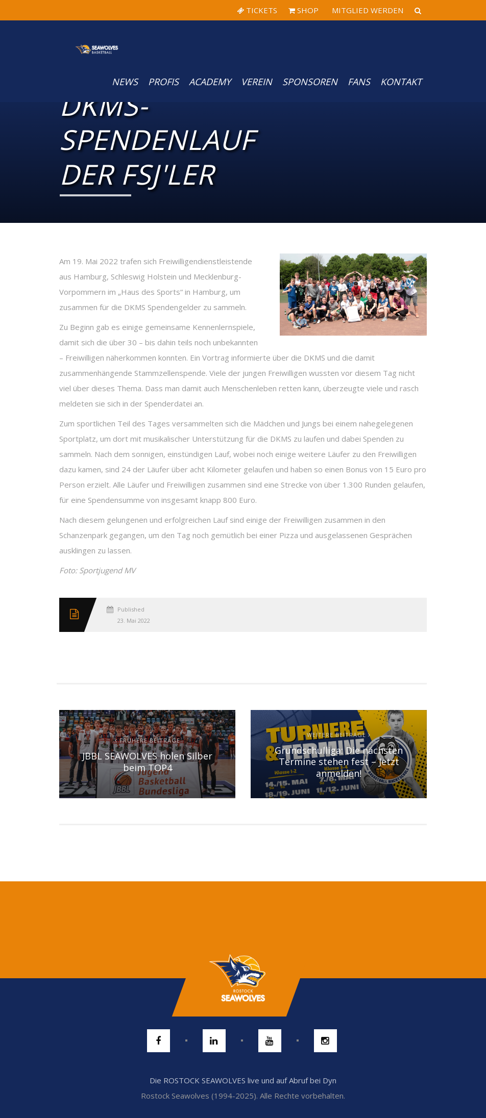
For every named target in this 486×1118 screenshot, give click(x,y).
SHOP (303, 10)
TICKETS (257, 10)
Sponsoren (309, 81)
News (125, 81)
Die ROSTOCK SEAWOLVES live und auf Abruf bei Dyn (243, 1080)
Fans (359, 81)
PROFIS (163, 81)
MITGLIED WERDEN (366, 10)
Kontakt (401, 81)
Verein (256, 81)
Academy (210, 81)
